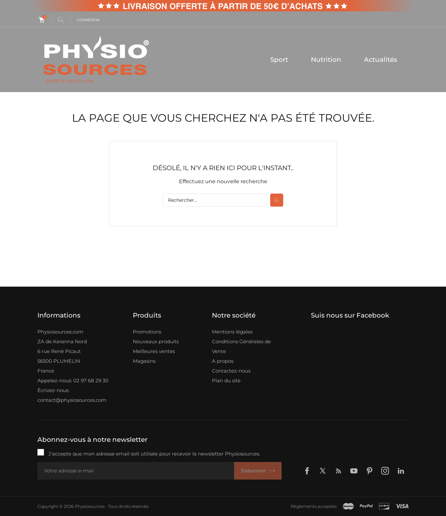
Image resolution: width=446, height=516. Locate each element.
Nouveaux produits (156, 341)
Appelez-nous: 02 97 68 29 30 (72, 380)
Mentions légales (232, 332)
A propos (222, 361)
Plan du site (226, 380)
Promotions (147, 332)
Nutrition (326, 59)
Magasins (144, 361)
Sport (279, 59)
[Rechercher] (215, 200)
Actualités (380, 59)
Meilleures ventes (154, 351)
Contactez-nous (231, 371)
